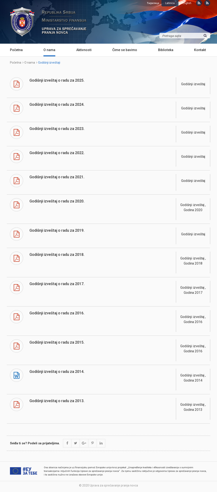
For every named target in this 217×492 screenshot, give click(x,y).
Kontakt (200, 50)
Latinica (170, 3)
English (187, 3)
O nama (49, 50)
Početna (16, 50)
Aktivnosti (84, 50)
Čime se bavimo (124, 50)
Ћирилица (153, 3)
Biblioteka (165, 50)
